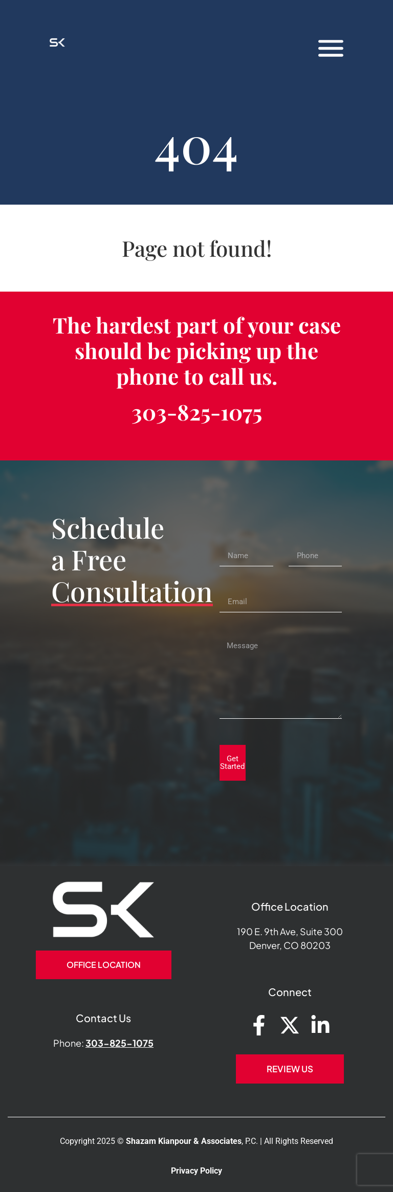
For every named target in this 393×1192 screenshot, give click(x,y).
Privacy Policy (196, 1171)
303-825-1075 (197, 412)
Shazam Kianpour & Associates (184, 1141)
